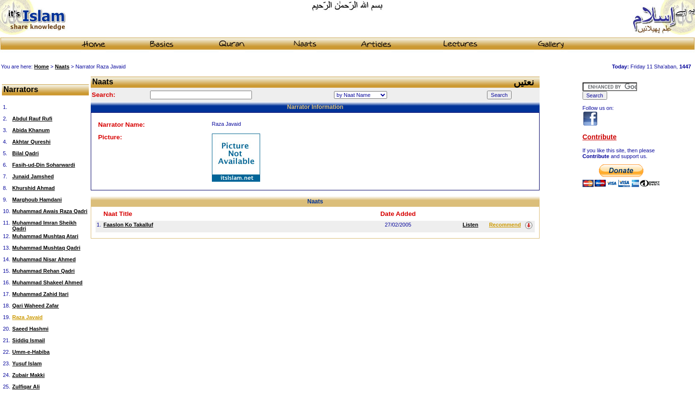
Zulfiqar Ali (26, 386)
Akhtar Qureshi (31, 142)
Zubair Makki (28, 375)
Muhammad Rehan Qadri (43, 271)
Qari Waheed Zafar (35, 305)
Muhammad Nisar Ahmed (44, 259)
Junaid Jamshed (33, 176)
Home (41, 66)
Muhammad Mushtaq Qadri (46, 248)
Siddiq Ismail (28, 340)
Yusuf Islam (27, 363)
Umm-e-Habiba (31, 352)
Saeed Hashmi (30, 329)
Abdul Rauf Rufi (32, 118)
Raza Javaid (27, 317)
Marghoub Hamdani (37, 199)
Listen (470, 225)
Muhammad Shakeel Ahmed (47, 282)
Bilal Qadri (25, 153)
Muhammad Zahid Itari (40, 294)
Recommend (505, 225)
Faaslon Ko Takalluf (128, 225)
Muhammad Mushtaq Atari (45, 236)
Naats (62, 66)
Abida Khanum (31, 130)
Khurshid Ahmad (33, 188)
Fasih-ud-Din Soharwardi (43, 165)
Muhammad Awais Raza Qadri (49, 211)
